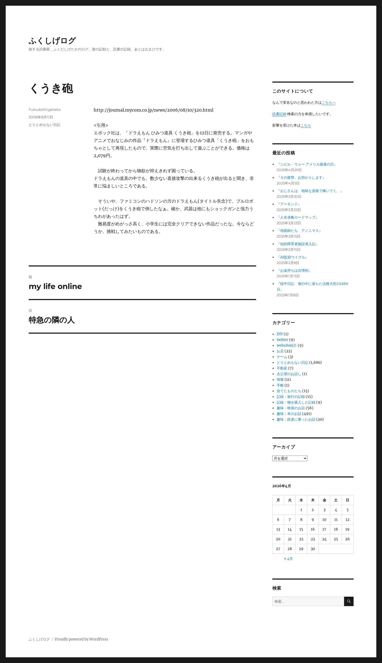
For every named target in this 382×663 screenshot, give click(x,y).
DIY (280, 334)
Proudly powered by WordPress (81, 639)
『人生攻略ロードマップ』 (298, 217)
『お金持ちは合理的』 (294, 270)
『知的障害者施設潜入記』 (298, 244)
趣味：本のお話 (289, 413)
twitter (282, 339)
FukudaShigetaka (45, 109)
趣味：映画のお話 (291, 408)
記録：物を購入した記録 (296, 402)
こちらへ (329, 102)
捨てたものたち (289, 391)
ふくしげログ (52, 40)
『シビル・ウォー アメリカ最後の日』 (307, 164)
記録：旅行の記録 (291, 396)
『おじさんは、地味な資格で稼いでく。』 (310, 190)
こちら (306, 125)
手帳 (280, 385)
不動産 (282, 368)
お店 (280, 351)
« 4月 (288, 558)
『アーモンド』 (289, 204)
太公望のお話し (289, 374)
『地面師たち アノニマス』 (299, 230)
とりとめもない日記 (44, 124)
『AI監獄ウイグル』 (293, 257)
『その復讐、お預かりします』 (301, 177)
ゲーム (282, 357)
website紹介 (287, 345)
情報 (280, 379)
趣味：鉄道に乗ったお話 (296, 419)
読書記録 (279, 114)
